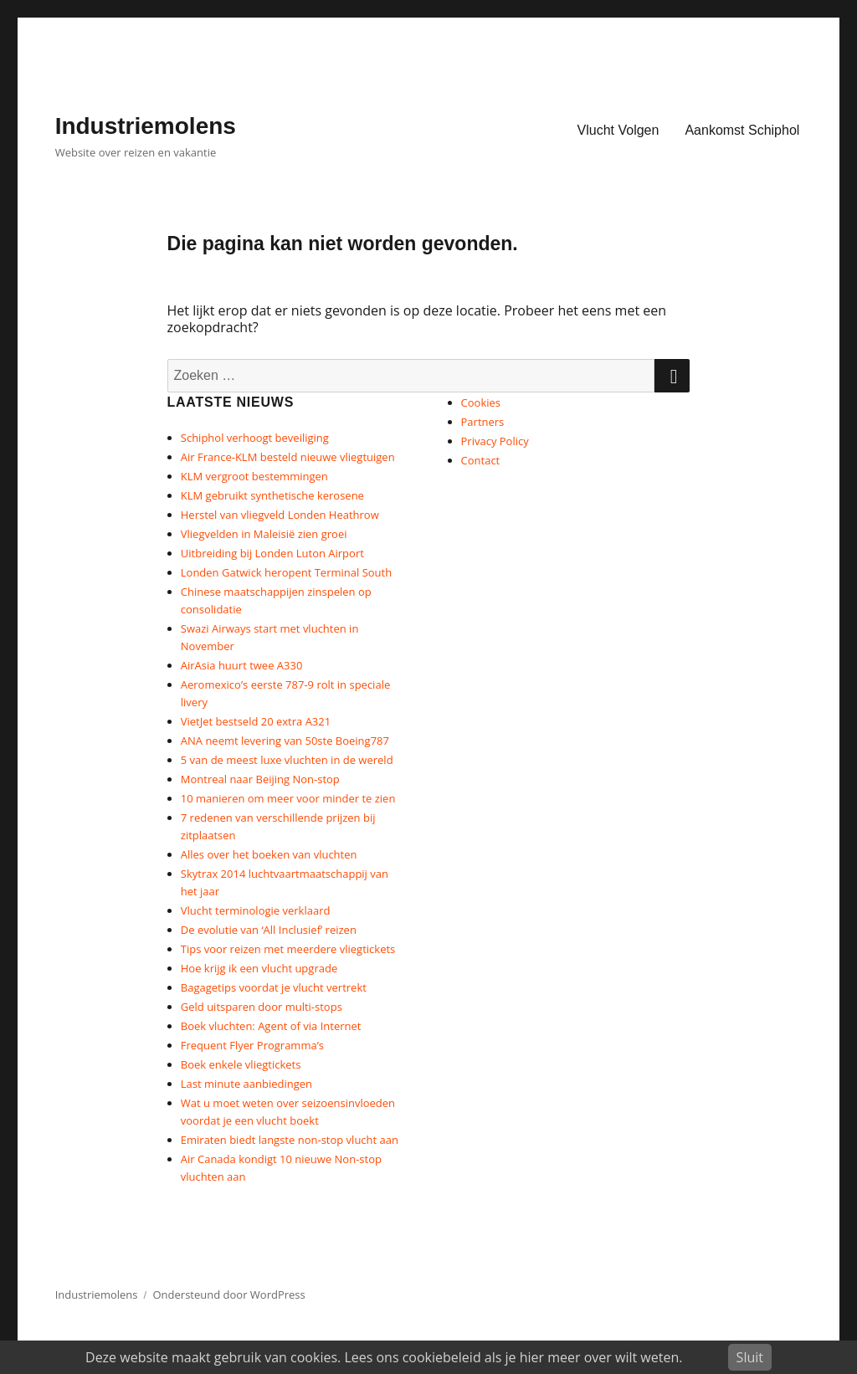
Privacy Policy (495, 441)
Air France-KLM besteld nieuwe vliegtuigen (288, 456)
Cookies (480, 402)
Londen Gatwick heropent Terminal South (286, 572)
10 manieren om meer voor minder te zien (288, 798)
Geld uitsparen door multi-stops (261, 1006)
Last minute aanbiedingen (246, 1083)
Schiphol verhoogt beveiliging (255, 437)
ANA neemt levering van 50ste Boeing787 (285, 740)
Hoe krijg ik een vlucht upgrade (259, 968)
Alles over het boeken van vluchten (269, 854)
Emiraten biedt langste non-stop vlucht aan (289, 1139)
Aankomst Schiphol (742, 130)
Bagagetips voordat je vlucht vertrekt (274, 987)
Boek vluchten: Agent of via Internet (271, 1025)
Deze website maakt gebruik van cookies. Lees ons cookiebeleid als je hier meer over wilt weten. (383, 1357)
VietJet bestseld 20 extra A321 (256, 721)
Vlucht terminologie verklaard (256, 910)
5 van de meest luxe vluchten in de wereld (287, 759)
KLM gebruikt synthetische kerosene (272, 495)
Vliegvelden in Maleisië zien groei (264, 533)
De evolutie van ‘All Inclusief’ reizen (269, 929)
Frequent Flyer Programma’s (252, 1045)
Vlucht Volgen (618, 130)
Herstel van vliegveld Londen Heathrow (280, 514)
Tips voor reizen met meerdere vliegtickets (288, 948)
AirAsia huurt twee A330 (242, 665)
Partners (483, 421)
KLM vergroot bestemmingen (254, 476)
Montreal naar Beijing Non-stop (260, 779)
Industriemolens (145, 126)
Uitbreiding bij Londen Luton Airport (272, 553)
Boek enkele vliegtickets (241, 1064)
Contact (480, 460)
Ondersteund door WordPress (229, 1294)
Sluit (749, 1357)
